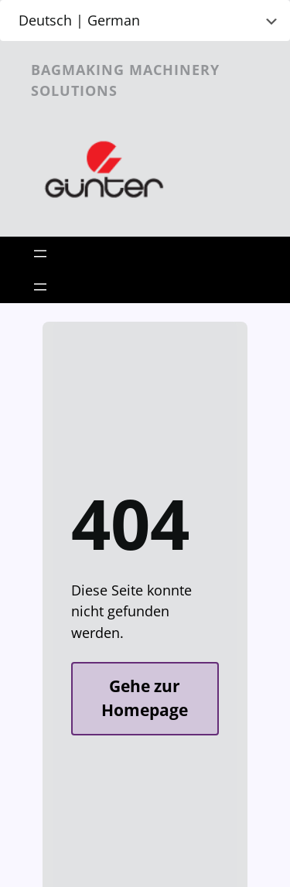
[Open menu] (40, 253)
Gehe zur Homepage (144, 698)
